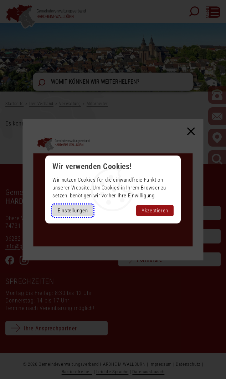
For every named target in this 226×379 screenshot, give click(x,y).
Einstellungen (73, 210)
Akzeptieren (155, 210)
